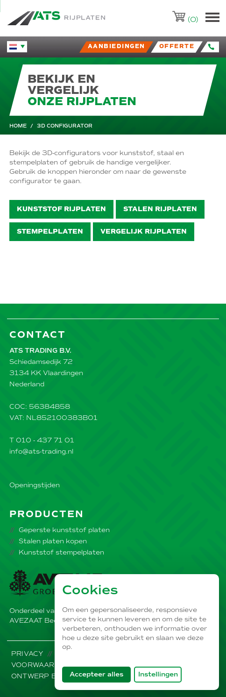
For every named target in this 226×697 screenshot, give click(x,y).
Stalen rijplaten (160, 209)
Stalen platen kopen (53, 541)
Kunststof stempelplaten (61, 552)
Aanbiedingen (116, 46)
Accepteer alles (100, 674)
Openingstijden (34, 485)
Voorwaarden (40, 665)
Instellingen (158, 674)
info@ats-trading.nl (41, 451)
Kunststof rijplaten (61, 209)
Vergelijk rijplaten (143, 231)
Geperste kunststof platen (64, 530)
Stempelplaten (50, 231)
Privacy (27, 654)
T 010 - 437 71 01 (41, 440)
